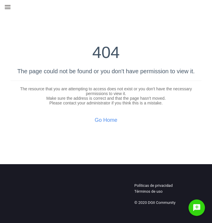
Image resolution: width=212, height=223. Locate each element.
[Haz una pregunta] (197, 207)
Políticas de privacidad (153, 185)
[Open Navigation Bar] (9, 7)
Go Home (106, 120)
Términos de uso (148, 191)
